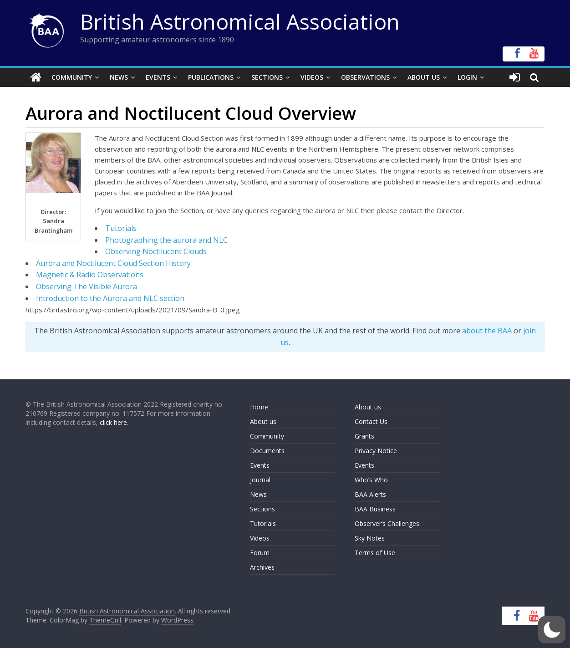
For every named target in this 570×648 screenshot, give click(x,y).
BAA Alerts (370, 494)
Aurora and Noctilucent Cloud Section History (113, 263)
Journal (260, 479)
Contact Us (371, 421)
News (119, 77)
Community (71, 77)
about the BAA (487, 331)
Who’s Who (371, 479)
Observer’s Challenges (387, 523)
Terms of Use (375, 552)
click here (113, 422)
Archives (262, 567)
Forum (260, 552)
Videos (311, 77)
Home (259, 407)
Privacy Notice (376, 450)
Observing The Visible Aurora (86, 286)
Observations (365, 77)
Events (158, 77)
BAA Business (375, 509)
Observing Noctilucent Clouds (156, 251)
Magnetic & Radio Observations (89, 275)
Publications (211, 77)
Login (467, 77)
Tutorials (121, 228)
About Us (423, 77)
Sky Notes (370, 538)
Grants (364, 436)
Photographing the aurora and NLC (166, 240)
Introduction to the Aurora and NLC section (110, 298)
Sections (267, 77)
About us (263, 421)
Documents (267, 450)
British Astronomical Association (240, 21)
